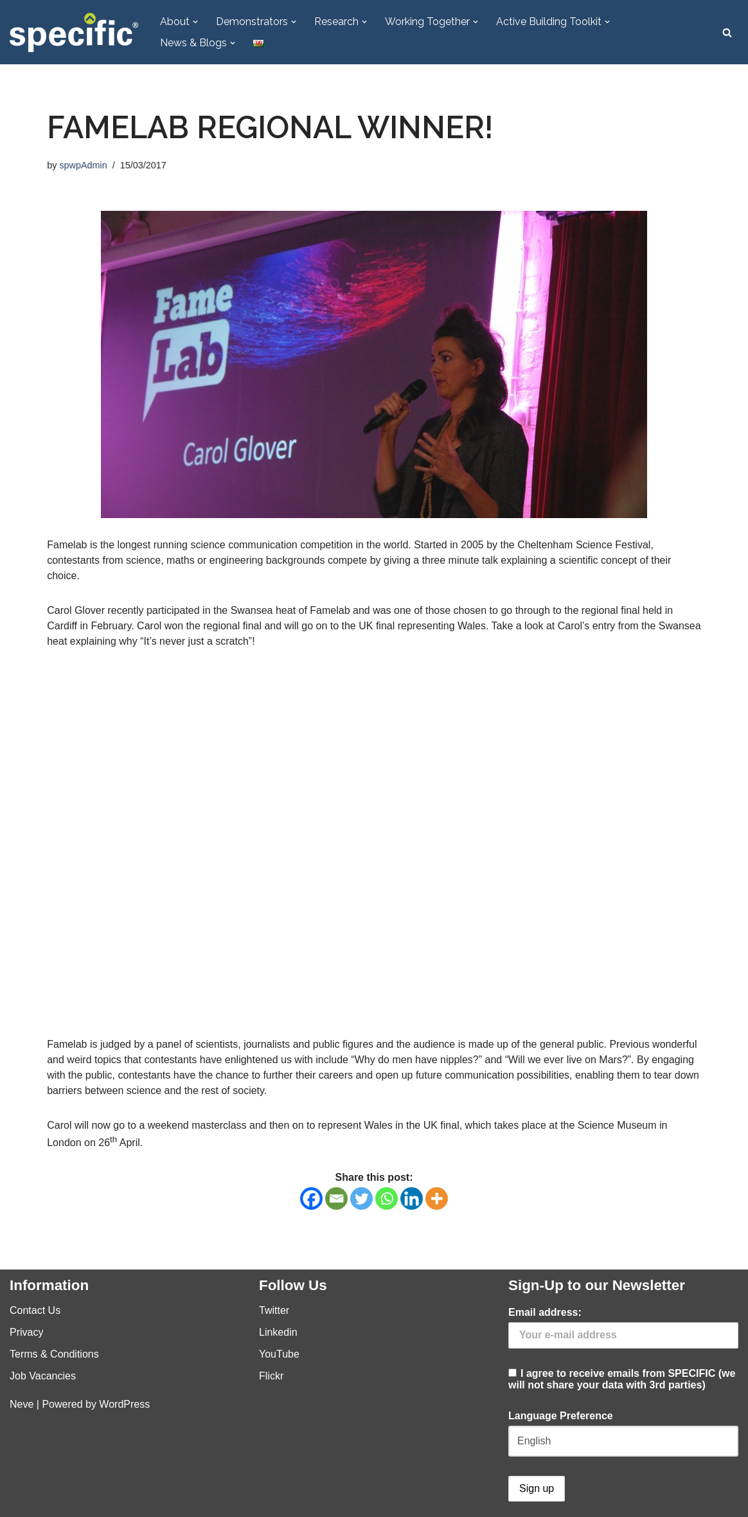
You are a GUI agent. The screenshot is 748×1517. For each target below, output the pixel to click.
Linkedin (278, 1332)
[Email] (336, 1198)
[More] (436, 1198)
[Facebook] (311, 1198)
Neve (21, 1404)
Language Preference (560, 1415)
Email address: (545, 1312)
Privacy (26, 1332)
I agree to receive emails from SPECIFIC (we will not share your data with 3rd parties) (623, 1348)
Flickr (271, 1375)
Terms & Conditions (54, 1354)
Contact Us (35, 1310)
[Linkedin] (411, 1198)
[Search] (727, 32)
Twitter (274, 1310)
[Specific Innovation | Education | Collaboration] (74, 32)
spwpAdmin (83, 165)
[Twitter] (361, 1198)
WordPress (124, 1404)
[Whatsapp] (386, 1198)
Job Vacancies (43, 1375)
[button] (195, 21)
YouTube (279, 1354)
